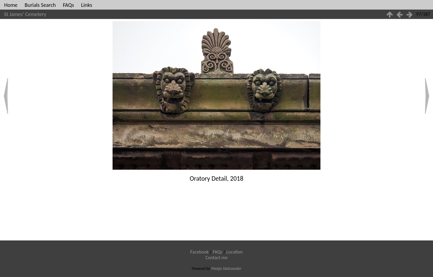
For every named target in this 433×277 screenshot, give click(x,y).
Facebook (199, 252)
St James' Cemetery (25, 14)
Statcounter (232, 268)
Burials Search (40, 4)
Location (234, 252)
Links (86, 4)
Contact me (217, 257)
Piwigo (216, 268)
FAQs (68, 4)
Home (11, 4)
